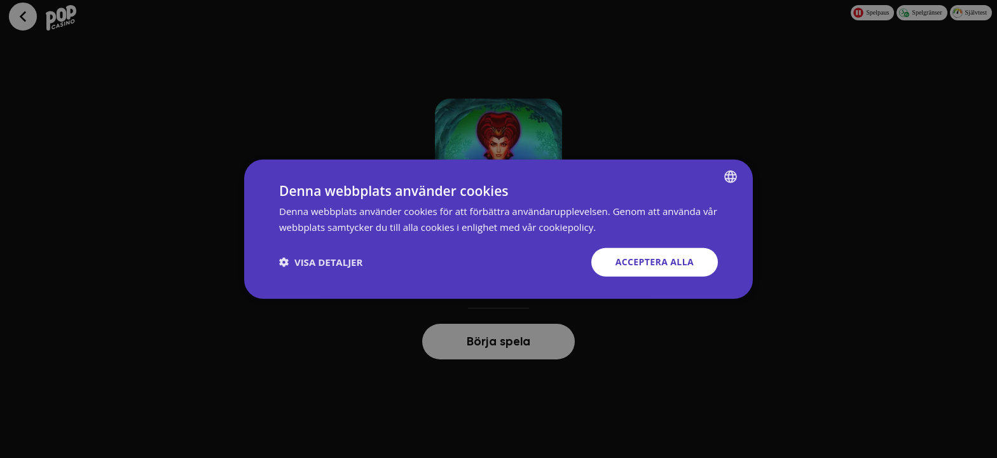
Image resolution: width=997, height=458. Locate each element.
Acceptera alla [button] (654, 262)
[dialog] (498, 229)
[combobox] (730, 176)
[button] (320, 262)
